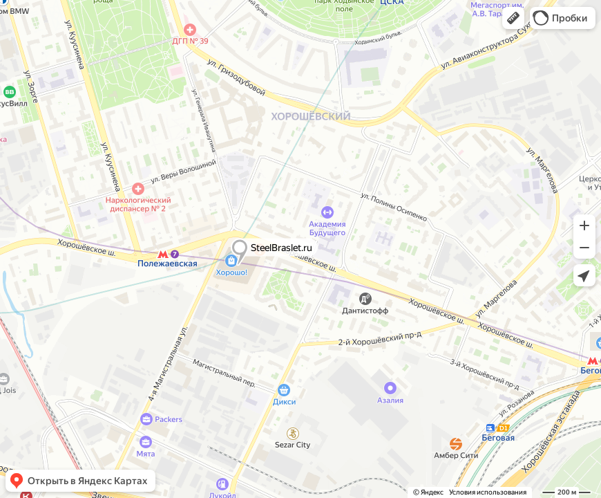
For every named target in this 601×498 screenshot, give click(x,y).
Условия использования (487, 492)
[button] (513, 18)
